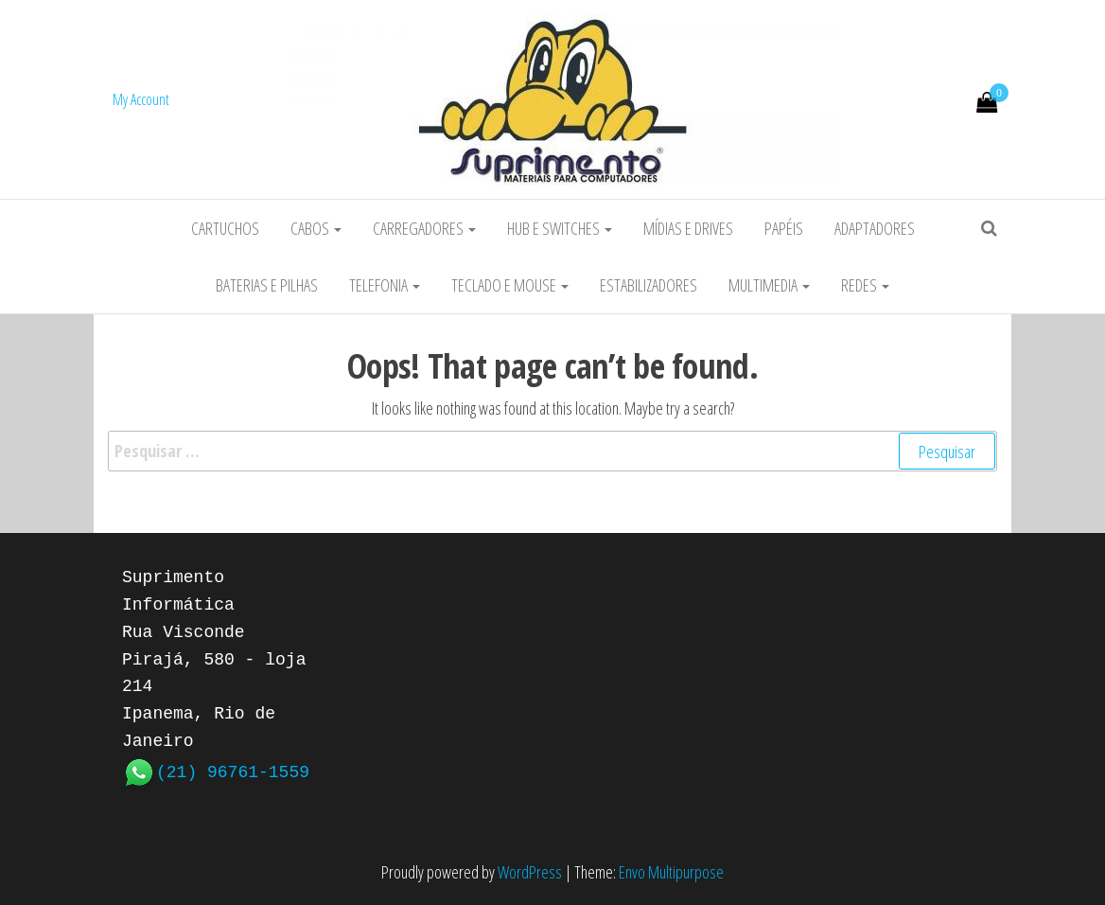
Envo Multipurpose (671, 872)
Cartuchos (225, 228)
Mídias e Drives (688, 228)
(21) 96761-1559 (232, 770)
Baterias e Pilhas (267, 285)
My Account (141, 99)
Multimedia (769, 285)
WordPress (530, 872)
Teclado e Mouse (510, 285)
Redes (865, 285)
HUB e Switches (559, 228)
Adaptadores (874, 228)
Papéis (783, 228)
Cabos (316, 228)
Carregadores (424, 228)
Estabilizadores (648, 285)
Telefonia (384, 285)
